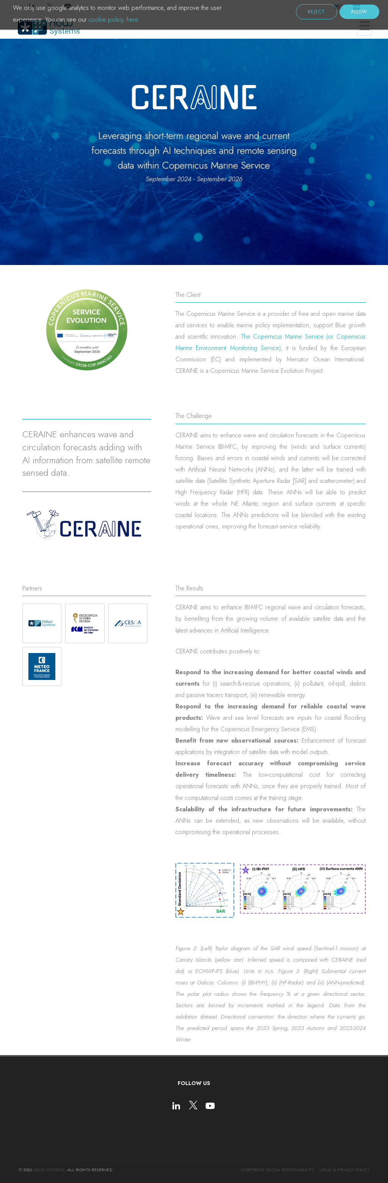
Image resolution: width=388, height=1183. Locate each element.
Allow (359, 11)
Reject (316, 11)
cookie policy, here (113, 19)
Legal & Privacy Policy (344, 1170)
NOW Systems (49, 1170)
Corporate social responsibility (277, 1170)
